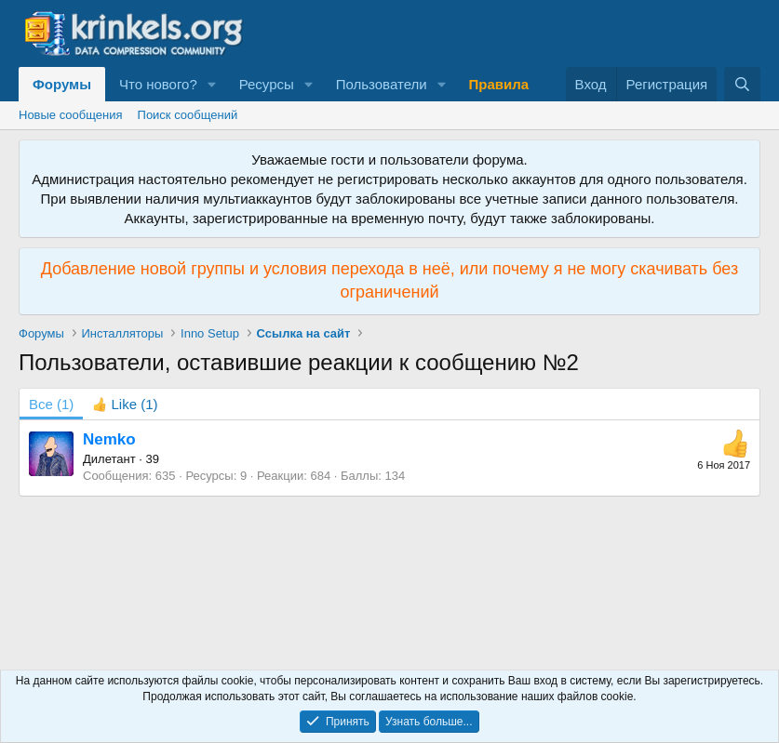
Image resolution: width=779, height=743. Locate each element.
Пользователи (381, 84)
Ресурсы (266, 84)
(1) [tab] (51, 404)
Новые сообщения (71, 115)
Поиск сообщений (188, 115)
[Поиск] (742, 84)
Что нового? (158, 84)
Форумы (62, 84)
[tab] (125, 404)
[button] (212, 84)
